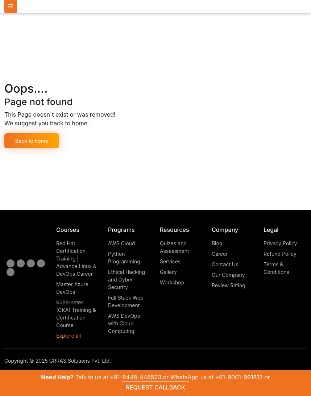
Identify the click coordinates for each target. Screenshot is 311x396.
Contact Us (225, 264)
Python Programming (124, 257)
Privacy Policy (280, 243)
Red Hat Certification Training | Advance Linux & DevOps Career (76, 258)
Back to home (31, 141)
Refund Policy (280, 254)
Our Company (228, 275)
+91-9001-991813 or (242, 377)
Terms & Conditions (276, 268)
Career (220, 254)
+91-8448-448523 (135, 377)
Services (170, 261)
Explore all (68, 336)
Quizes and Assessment (174, 247)
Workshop (172, 282)
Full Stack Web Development (126, 301)
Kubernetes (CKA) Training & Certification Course (76, 313)
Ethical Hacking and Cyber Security (126, 279)
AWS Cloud (121, 243)
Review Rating (228, 285)
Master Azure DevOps (72, 288)
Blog (217, 243)
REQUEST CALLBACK (155, 387)
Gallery (168, 272)
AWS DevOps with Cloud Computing (124, 323)
